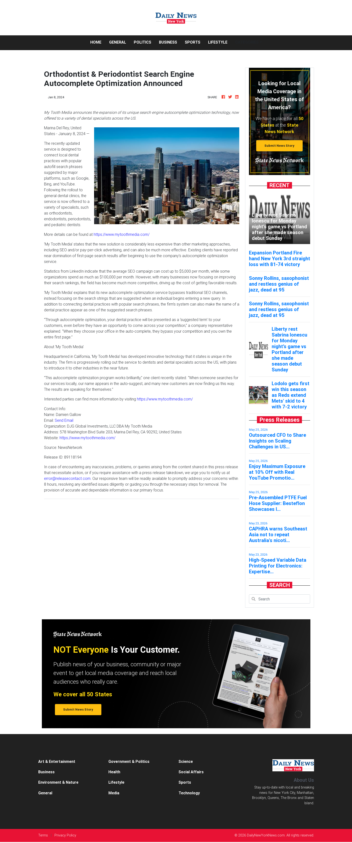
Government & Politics (129, 761)
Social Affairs (191, 771)
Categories (247, 42)
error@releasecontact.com (67, 478)
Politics (142, 42)
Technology (189, 792)
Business (168, 42)
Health (114, 771)
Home (97, 42)
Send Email (64, 420)
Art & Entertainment (56, 761)
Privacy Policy (65, 835)
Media (113, 792)
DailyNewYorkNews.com (266, 835)
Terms (43, 835)
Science (186, 761)
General (117, 42)
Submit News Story (279, 146)
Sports (192, 42)
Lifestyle (217, 42)
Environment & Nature (58, 782)
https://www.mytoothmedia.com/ (122, 234)
